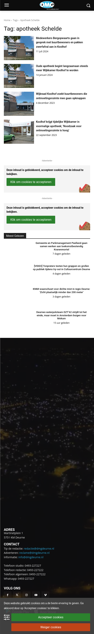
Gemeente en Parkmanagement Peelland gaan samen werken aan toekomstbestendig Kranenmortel (61, 246)
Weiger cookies (50, 627)
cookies (35, 603)
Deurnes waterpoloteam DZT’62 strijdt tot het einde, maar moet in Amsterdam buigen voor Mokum (61, 315)
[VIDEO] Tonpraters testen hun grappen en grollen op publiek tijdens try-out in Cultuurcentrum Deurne (61, 268)
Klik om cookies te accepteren (30, 182)
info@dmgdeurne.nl (30, 557)
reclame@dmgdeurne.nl (34, 553)
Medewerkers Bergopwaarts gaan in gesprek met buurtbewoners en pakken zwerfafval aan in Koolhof (59, 42)
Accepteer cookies (50, 617)
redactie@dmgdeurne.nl (39, 548)
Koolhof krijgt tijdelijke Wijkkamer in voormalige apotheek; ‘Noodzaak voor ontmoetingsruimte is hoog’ (59, 126)
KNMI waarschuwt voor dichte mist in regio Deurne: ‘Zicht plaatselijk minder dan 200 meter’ (61, 291)
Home (7, 20)
